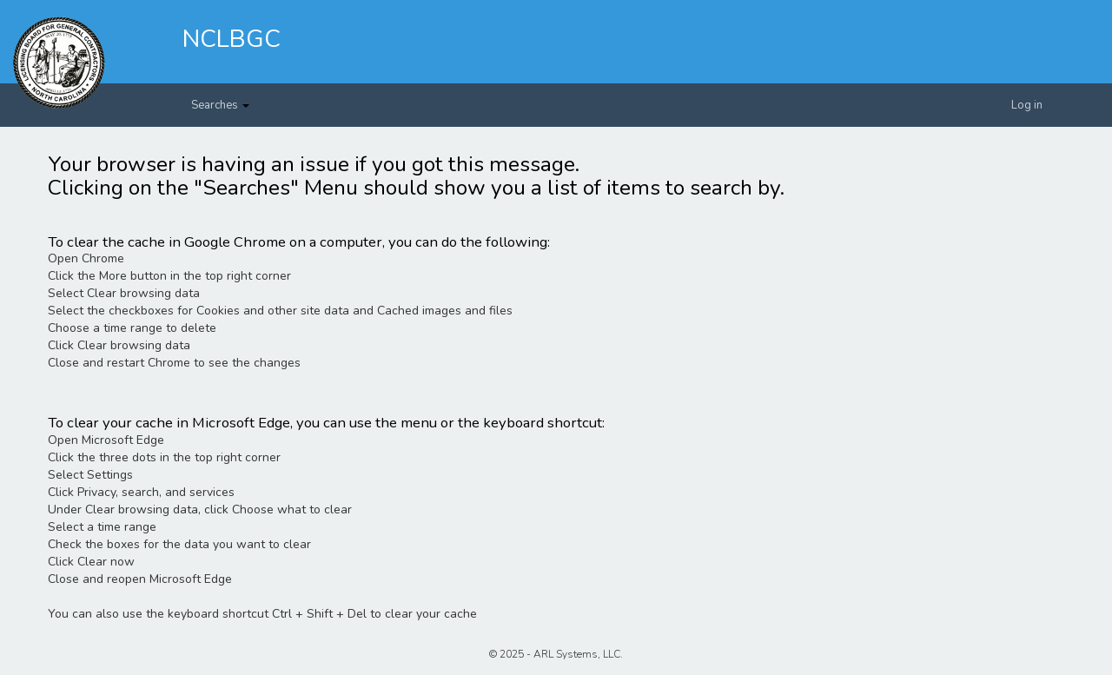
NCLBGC (231, 39)
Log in (1026, 105)
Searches (220, 105)
